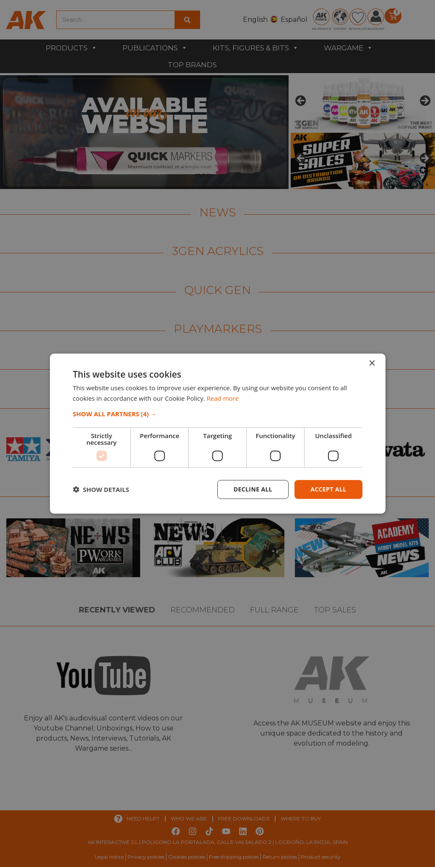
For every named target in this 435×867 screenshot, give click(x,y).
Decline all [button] (253, 489)
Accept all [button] (328, 489)
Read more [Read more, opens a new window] (223, 398)
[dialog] (217, 433)
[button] (217, 414)
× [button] (372, 363)
